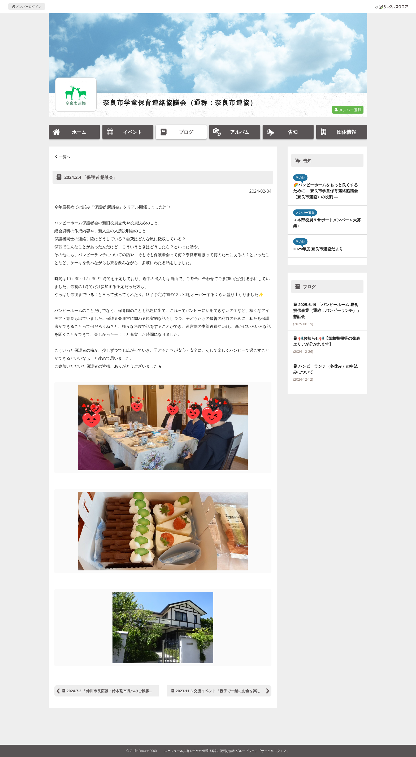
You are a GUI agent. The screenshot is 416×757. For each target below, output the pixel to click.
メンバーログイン (26, 6)
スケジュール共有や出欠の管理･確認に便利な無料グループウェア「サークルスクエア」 (227, 751)
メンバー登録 (347, 109)
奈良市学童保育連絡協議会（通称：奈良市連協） (180, 102)
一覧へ (64, 156)
